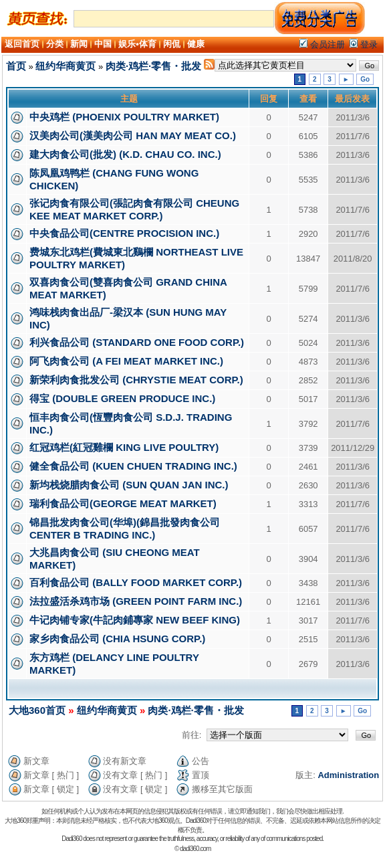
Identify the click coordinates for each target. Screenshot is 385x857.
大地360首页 (37, 710)
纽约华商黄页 (65, 66)
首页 (16, 66)
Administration (348, 775)
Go (365, 79)
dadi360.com (195, 848)
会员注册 (322, 44)
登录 (364, 44)
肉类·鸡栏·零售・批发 (153, 66)
